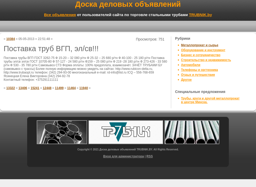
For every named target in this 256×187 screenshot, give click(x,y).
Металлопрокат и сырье (199, 45)
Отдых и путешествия (198, 75)
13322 (10, 88)
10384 (10, 39)
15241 (35, 88)
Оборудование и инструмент (203, 50)
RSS (149, 156)
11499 (59, 88)
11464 (71, 88)
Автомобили (190, 65)
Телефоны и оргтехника (199, 70)
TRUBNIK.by (200, 14)
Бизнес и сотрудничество (200, 55)
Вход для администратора (123, 156)
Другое (186, 80)
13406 (22, 88)
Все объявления (60, 14)
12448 (47, 88)
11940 (83, 88)
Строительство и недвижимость (206, 60)
